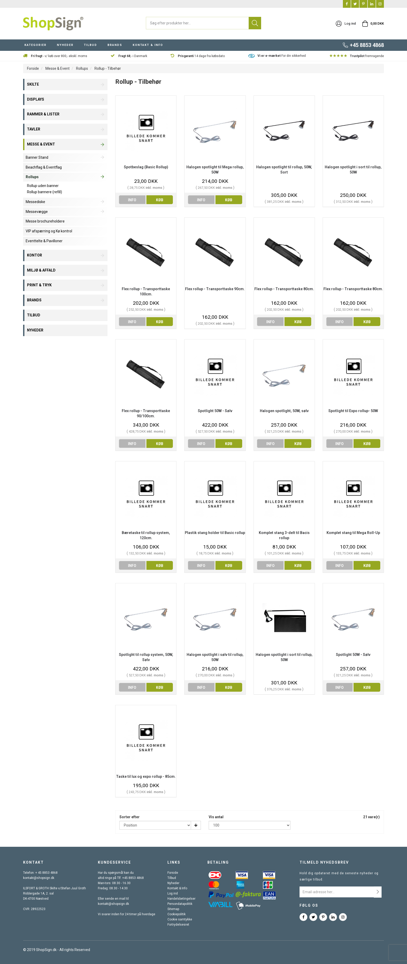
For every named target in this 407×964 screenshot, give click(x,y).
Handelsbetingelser (181, 898)
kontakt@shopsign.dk (38, 878)
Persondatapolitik (179, 904)
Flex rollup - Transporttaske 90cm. (215, 289)
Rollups (82, 68)
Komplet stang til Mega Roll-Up (353, 533)
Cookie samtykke (179, 919)
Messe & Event (57, 68)
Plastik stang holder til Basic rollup (215, 533)
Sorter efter (129, 817)
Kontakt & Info (177, 888)
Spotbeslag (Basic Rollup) (146, 167)
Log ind (172, 893)
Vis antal (216, 817)
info (132, 200)
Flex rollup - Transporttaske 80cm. (284, 289)
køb (159, 200)
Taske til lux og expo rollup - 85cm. (146, 776)
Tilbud (171, 878)
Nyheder (173, 883)
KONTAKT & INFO (148, 45)
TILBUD (90, 45)
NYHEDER (65, 45)
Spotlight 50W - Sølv (215, 411)
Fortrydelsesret (178, 924)
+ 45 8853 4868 (46, 873)
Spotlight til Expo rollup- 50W (353, 411)
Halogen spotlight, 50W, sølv (284, 411)
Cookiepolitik (176, 914)
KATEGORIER (35, 45)
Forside (33, 68)
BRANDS (114, 45)
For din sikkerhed (281, 56)
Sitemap (173, 909)
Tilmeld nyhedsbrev (324, 862)
